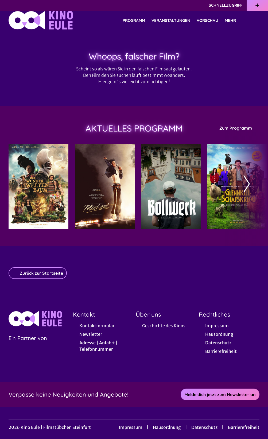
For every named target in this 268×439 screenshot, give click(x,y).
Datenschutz (204, 427)
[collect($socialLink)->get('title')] (9, 5)
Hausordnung (167, 427)
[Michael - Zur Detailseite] (105, 186)
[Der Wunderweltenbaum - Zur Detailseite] (38, 186)
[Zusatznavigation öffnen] (257, 5)
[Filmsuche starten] (254, 20)
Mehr (233, 20)
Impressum (130, 427)
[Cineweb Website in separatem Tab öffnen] (28, 344)
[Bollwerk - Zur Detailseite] (171, 186)
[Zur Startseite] (46, 20)
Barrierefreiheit (243, 427)
